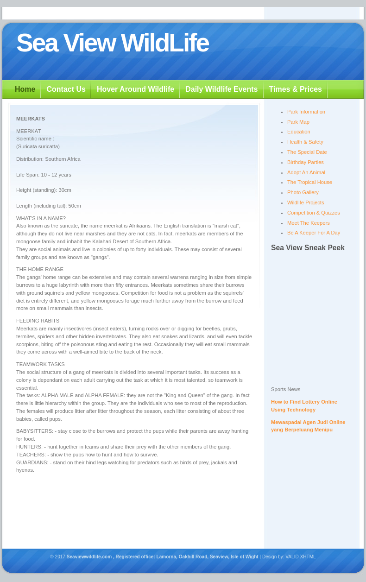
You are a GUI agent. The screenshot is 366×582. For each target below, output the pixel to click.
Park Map (298, 122)
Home (25, 89)
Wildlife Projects (305, 202)
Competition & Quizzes (313, 212)
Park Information (306, 111)
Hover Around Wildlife (135, 89)
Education (298, 131)
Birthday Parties (305, 162)
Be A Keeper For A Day (313, 232)
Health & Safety (305, 142)
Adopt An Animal (306, 172)
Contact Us (65, 89)
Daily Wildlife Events (221, 89)
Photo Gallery (303, 192)
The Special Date (307, 152)
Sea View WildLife (112, 42)
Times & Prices (295, 89)
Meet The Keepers (308, 223)
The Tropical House (309, 182)
